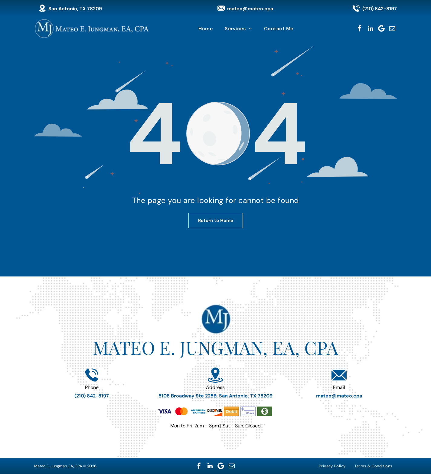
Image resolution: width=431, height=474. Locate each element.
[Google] (381, 28)
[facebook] (359, 28)
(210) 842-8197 (379, 8)
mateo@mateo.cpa (250, 8)
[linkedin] (370, 28)
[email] (392, 28)
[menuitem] (205, 28)
